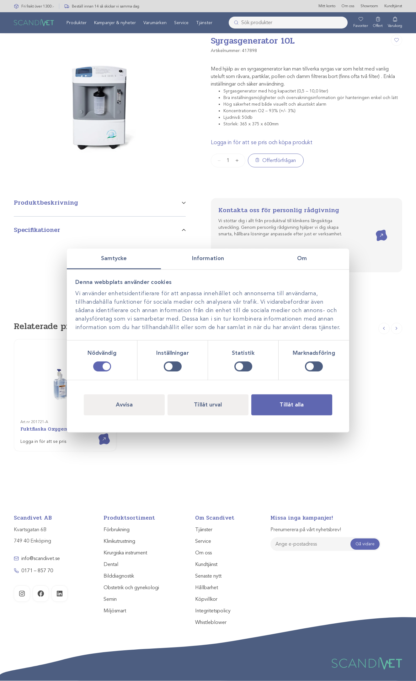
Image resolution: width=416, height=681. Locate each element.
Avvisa (124, 404)
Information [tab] (208, 258)
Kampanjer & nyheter (115, 23)
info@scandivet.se (40, 558)
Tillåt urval (208, 404)
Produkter (77, 23)
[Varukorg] (395, 23)
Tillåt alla (292, 404)
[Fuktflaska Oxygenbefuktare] (65, 395)
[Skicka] (234, 23)
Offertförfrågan (279, 160)
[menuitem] (77, 23)
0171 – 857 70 (37, 571)
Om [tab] (302, 258)
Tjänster (204, 23)
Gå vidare (365, 544)
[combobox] (288, 23)
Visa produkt (100, 433)
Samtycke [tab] (114, 258)
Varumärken (155, 23)
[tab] (100, 207)
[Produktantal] (228, 160)
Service (181, 23)
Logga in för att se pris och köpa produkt (261, 142)
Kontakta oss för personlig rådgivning (278, 210)
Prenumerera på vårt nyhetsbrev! (305, 529)
